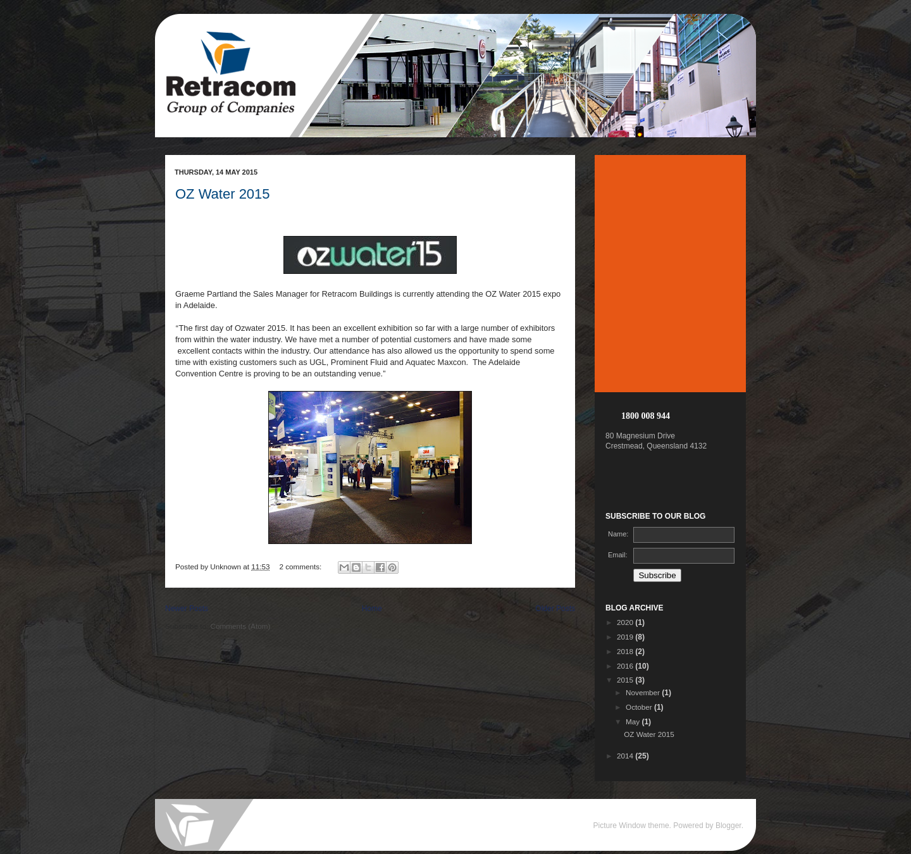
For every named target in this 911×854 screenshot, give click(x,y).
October (640, 707)
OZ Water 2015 (222, 194)
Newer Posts (186, 608)
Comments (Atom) (240, 626)
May (633, 721)
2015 (626, 680)
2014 (626, 756)
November (644, 692)
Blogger (728, 825)
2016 (626, 666)
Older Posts (555, 608)
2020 (626, 622)
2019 (626, 637)
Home (372, 608)
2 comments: (301, 566)
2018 (626, 651)
